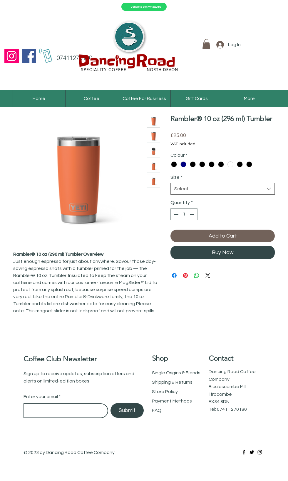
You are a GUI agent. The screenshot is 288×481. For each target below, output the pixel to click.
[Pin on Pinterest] (185, 275)
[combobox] (222, 189)
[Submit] (127, 410)
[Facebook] (29, 56)
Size (176, 177)
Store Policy (165, 391)
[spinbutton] (184, 214)
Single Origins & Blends (176, 372)
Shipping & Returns (172, 382)
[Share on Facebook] (174, 275)
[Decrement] (175, 214)
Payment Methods (172, 401)
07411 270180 (232, 409)
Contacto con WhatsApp (146, 6)
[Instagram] (11, 56)
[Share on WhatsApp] (196, 275)
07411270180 (74, 57)
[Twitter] (252, 452)
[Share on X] (207, 275)
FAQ (156, 410)
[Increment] (192, 214)
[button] (206, 44)
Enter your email (41, 396)
